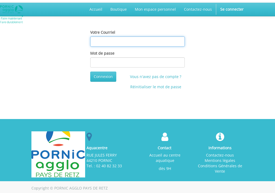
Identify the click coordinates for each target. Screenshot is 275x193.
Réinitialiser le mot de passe (155, 86)
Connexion (103, 76)
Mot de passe (102, 53)
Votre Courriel (102, 32)
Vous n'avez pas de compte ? (155, 76)
